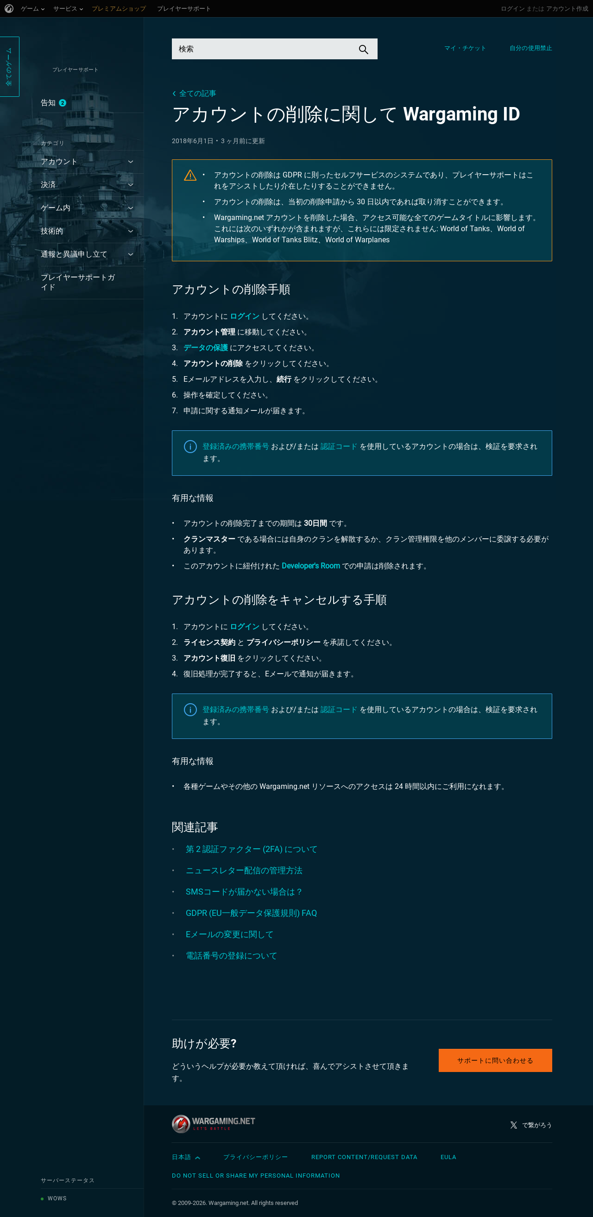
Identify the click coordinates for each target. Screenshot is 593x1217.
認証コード (339, 446)
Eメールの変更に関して (230, 934)
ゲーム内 (55, 207)
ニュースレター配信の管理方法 (244, 870)
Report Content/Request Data (364, 1157)
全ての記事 (197, 93)
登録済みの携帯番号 (235, 446)
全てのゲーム (8, 66)
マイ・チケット (465, 47)
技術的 (52, 231)
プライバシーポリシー (255, 1157)
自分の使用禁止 (531, 47)
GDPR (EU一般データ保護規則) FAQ (251, 913)
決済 (48, 184)
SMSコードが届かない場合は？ (244, 891)
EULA (448, 1157)
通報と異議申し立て (74, 254)
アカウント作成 (567, 8)
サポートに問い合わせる (495, 1060)
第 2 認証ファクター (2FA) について (252, 849)
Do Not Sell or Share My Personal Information (256, 1175)
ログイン (513, 8)
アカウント (59, 161)
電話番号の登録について (232, 955)
